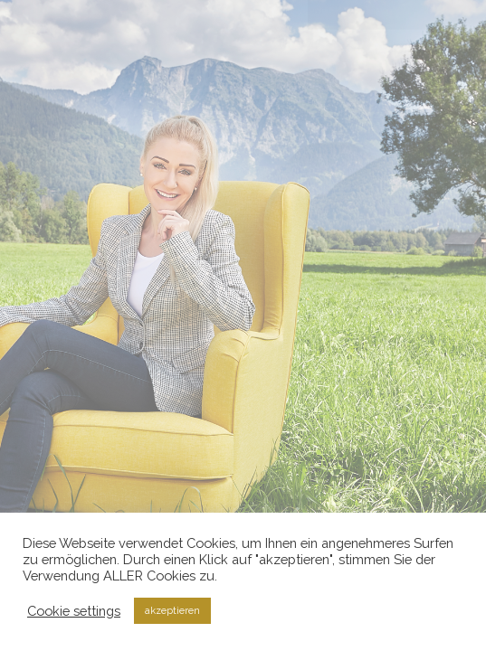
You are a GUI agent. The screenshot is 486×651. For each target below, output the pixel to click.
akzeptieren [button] (172, 611)
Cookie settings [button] (73, 610)
